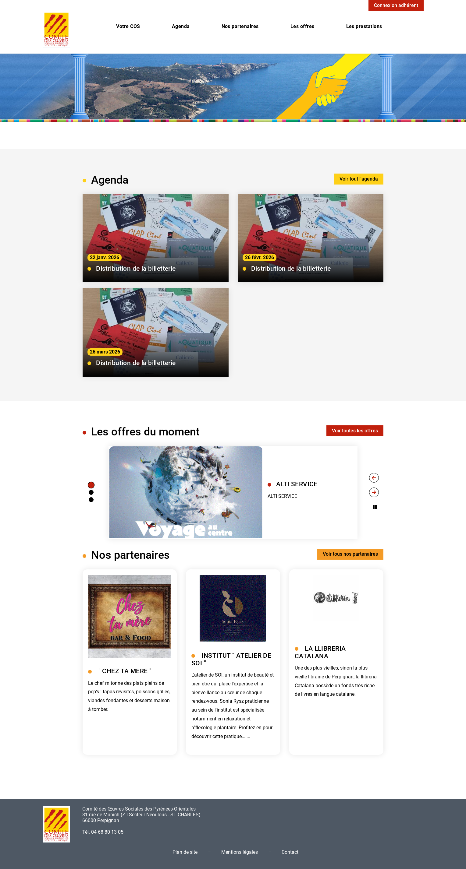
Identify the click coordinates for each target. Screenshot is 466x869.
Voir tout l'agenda (359, 179)
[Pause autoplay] (375, 507)
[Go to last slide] (374, 478)
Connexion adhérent (396, 5)
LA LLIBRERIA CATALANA (320, 652)
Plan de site (185, 852)
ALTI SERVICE (297, 484)
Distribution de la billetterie (136, 268)
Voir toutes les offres (355, 431)
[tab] (90, 485)
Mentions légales (239, 852)
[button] (128, 26)
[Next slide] (374, 492)
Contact (290, 852)
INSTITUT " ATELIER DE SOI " (231, 659)
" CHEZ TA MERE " (125, 671)
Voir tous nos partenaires (350, 554)
